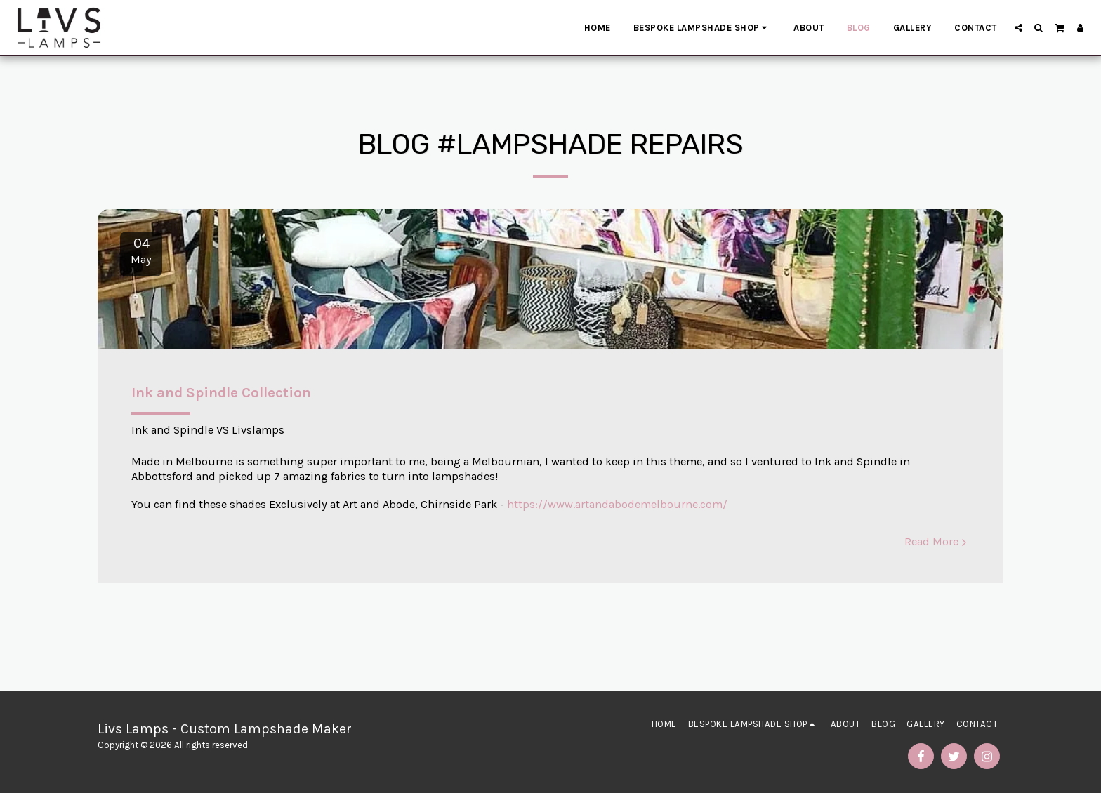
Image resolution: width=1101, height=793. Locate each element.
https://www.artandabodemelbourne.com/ (617, 504)
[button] (1018, 27)
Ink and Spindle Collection (221, 392)
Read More (937, 541)
